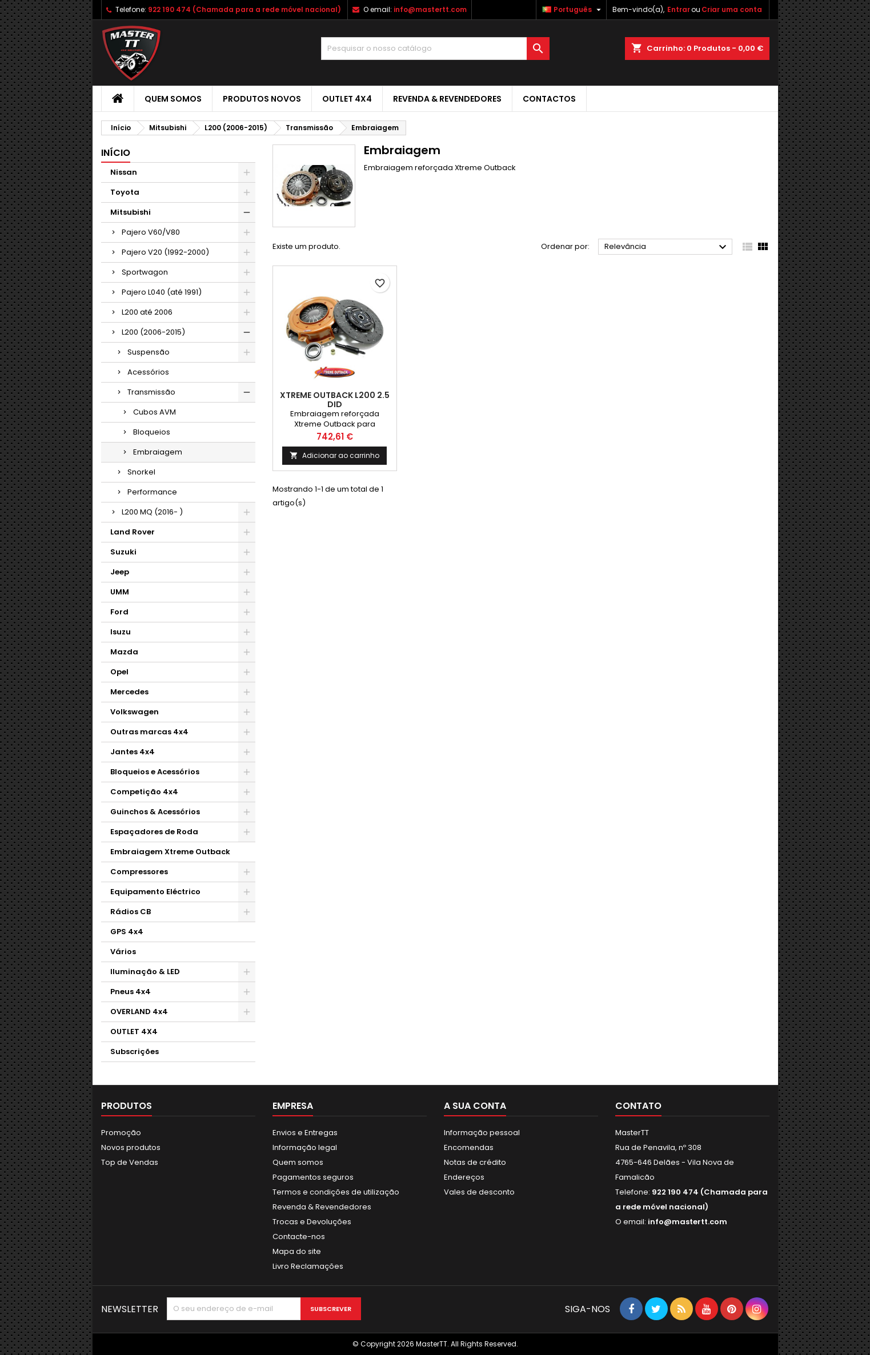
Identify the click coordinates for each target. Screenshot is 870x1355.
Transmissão (151, 392)
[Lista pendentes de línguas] (573, 9)
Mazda (124, 651)
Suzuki (123, 551)
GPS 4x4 (126, 931)
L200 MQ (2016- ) (152, 511)
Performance (152, 491)
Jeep (119, 571)
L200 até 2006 (147, 312)
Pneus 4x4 (130, 991)
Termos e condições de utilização (335, 1192)
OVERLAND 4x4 (139, 1011)
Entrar (678, 9)
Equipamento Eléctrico (155, 891)
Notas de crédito (475, 1162)
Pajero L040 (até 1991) (162, 292)
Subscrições (134, 1051)
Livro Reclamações (307, 1266)
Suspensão (148, 352)
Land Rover (132, 531)
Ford (119, 611)
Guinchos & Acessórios (155, 811)
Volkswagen (134, 711)
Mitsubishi (130, 212)
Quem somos (173, 98)
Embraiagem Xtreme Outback (170, 851)
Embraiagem (157, 452)
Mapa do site (296, 1251)
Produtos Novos (262, 98)
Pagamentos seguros (313, 1177)
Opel (119, 671)
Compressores (139, 871)
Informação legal (304, 1147)
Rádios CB (130, 911)
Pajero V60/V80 (151, 232)
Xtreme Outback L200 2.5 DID (335, 399)
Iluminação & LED (145, 971)
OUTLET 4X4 (347, 98)
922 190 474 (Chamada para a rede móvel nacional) (244, 9)
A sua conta (475, 1105)
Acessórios (148, 372)
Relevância (666, 247)
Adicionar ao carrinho (334, 455)
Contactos (549, 98)
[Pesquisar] (435, 48)
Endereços (464, 1177)
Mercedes (129, 691)
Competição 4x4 (144, 791)
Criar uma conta (731, 9)
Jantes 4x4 (132, 751)
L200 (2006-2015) (153, 332)
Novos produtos (131, 1147)
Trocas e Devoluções (311, 1221)
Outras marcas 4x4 (149, 731)
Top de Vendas (129, 1162)
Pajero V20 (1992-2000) (165, 252)
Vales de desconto (479, 1192)
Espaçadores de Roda (154, 831)
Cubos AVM (154, 412)
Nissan (123, 172)
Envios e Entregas (305, 1132)
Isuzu (120, 631)
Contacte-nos (298, 1236)
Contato (638, 1105)
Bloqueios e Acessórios (154, 771)
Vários (123, 951)
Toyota (124, 192)
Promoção (121, 1132)
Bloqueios (151, 432)
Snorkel (141, 472)
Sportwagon (145, 272)
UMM (119, 591)
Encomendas (469, 1147)
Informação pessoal (482, 1132)
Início (115, 152)
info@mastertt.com (430, 9)
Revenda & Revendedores (447, 98)
